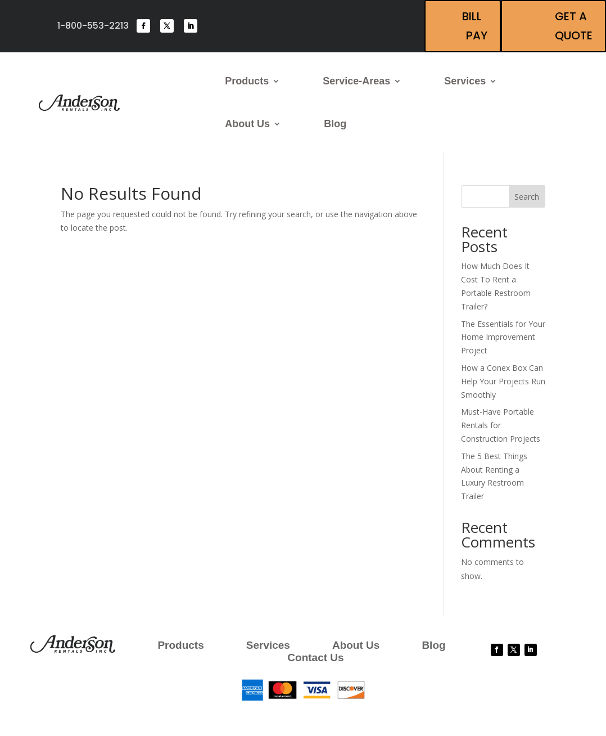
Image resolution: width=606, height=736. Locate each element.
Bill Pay (474, 25)
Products (247, 81)
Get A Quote (574, 25)
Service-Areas (356, 81)
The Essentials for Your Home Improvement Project (503, 337)
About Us (247, 123)
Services (465, 81)
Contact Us (315, 658)
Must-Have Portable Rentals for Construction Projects (500, 425)
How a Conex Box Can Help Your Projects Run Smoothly (503, 381)
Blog (335, 123)
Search (526, 196)
